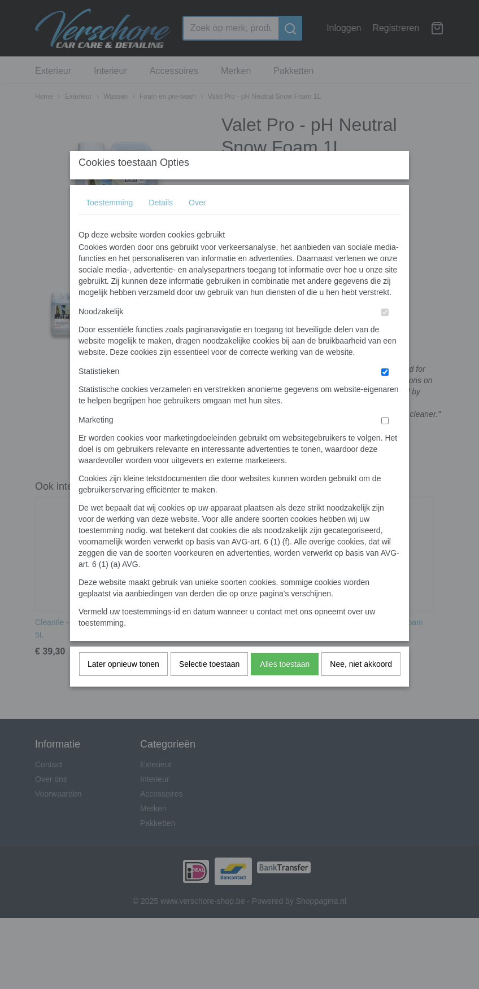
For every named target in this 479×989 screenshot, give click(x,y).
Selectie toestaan (209, 686)
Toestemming (109, 224)
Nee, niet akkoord (361, 686)
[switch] (385, 334)
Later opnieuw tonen (123, 686)
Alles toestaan (285, 686)
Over (197, 224)
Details (161, 224)
